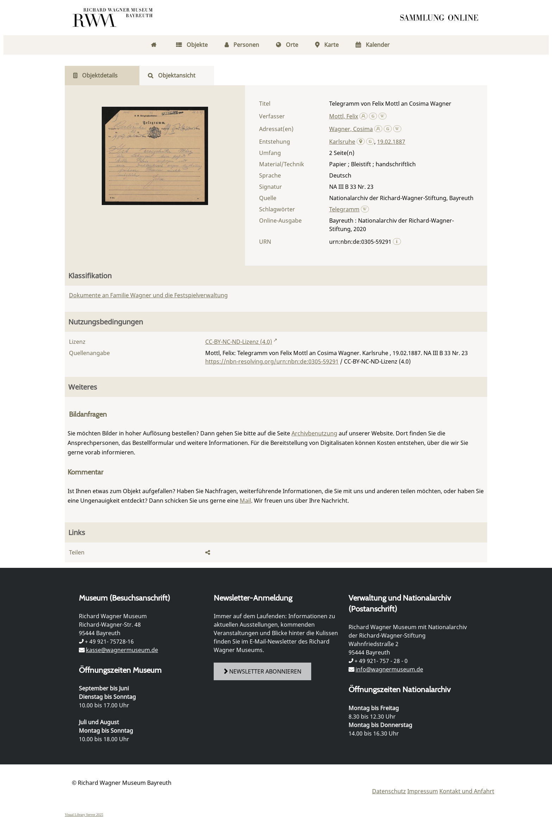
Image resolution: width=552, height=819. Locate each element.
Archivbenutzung (314, 433)
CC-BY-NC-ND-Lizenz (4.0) (238, 342)
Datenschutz (389, 791)
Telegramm (344, 209)
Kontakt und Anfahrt (466, 791)
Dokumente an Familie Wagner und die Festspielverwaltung (148, 295)
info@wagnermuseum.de (389, 669)
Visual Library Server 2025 (84, 815)
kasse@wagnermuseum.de (122, 650)
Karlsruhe (342, 141)
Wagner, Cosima (351, 129)
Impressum (422, 791)
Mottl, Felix (343, 116)
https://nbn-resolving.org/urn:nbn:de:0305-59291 (272, 361)
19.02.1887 (391, 141)
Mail (245, 500)
